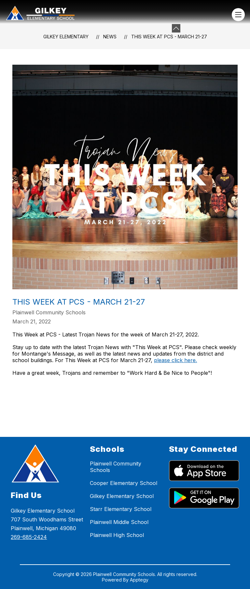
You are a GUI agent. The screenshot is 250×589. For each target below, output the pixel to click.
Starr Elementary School (120, 509)
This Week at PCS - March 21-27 (169, 36)
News (110, 36)
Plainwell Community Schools (115, 466)
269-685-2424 (29, 537)
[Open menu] (238, 14)
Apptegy (139, 579)
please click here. (175, 360)
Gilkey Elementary (66, 36)
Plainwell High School (117, 535)
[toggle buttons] (176, 28)
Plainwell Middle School (119, 522)
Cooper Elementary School (123, 483)
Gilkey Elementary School (122, 496)
